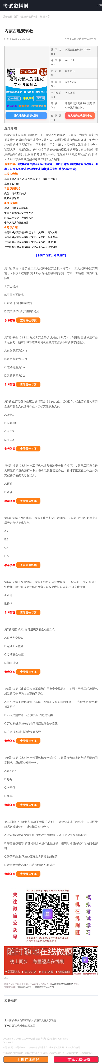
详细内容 (45, 16)
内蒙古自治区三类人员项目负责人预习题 (34, 1020)
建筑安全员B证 (29, 16)
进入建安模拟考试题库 (26, 115)
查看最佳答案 (28, 320)
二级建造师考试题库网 (37, 1047)
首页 (16, 16)
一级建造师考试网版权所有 (42, 1038)
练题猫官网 (8, 1047)
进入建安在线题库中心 (80, 115)
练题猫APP (20, 1047)
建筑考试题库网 (56, 1047)
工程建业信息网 (73, 1047)
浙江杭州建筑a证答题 (23, 1025)
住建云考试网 (72, 1052)
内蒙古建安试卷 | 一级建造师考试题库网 (35, 987)
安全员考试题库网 (33, 1052)
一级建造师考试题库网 (13, 1052)
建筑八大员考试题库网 (53, 1052)
